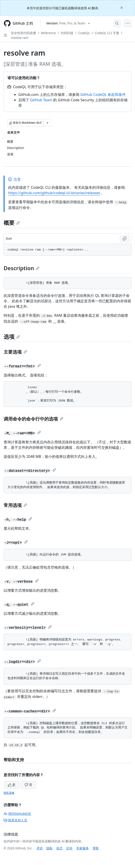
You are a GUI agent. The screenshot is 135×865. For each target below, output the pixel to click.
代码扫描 (67, 33)
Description (21, 268)
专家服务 (82, 848)
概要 (12, 222)
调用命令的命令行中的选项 (33, 419)
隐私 (49, 848)
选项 (12, 336)
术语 (39, 848)
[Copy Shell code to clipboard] (124, 239)
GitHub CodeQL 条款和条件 (103, 94)
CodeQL (84, 33)
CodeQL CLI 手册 (107, 33)
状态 (59, 848)
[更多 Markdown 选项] (47, 122)
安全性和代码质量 (23, 33)
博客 (95, 848)
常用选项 (15, 505)
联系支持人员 (15, 820)
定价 (69, 848)
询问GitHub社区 (17, 813)
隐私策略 (9, 793)
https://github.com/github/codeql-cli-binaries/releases (54, 192)
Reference (48, 33)
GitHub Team (41, 99)
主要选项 (15, 352)
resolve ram (19, 37)
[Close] (122, 7)
